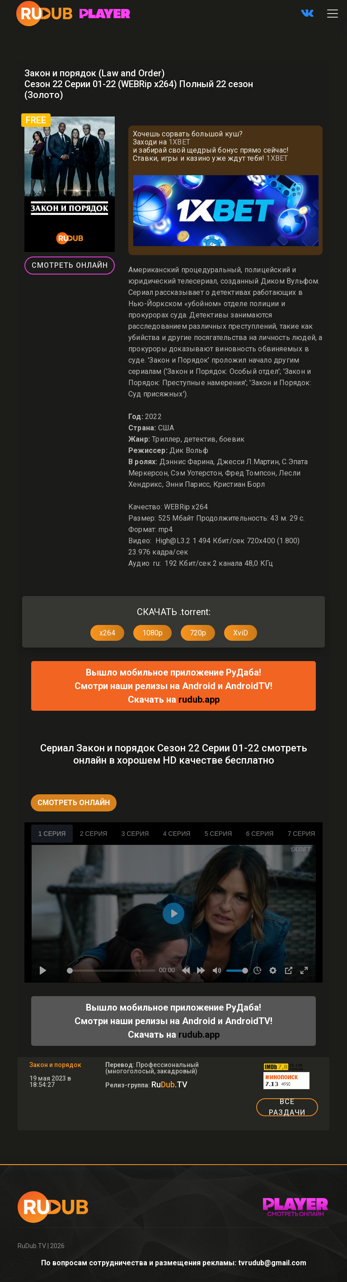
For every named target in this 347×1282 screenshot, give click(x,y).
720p (198, 633)
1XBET (179, 142)
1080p (152, 633)
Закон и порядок (55, 1064)
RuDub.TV (32, 1245)
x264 (107, 633)
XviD (240, 633)
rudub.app (199, 699)
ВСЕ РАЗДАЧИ (287, 1107)
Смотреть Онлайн (70, 265)
